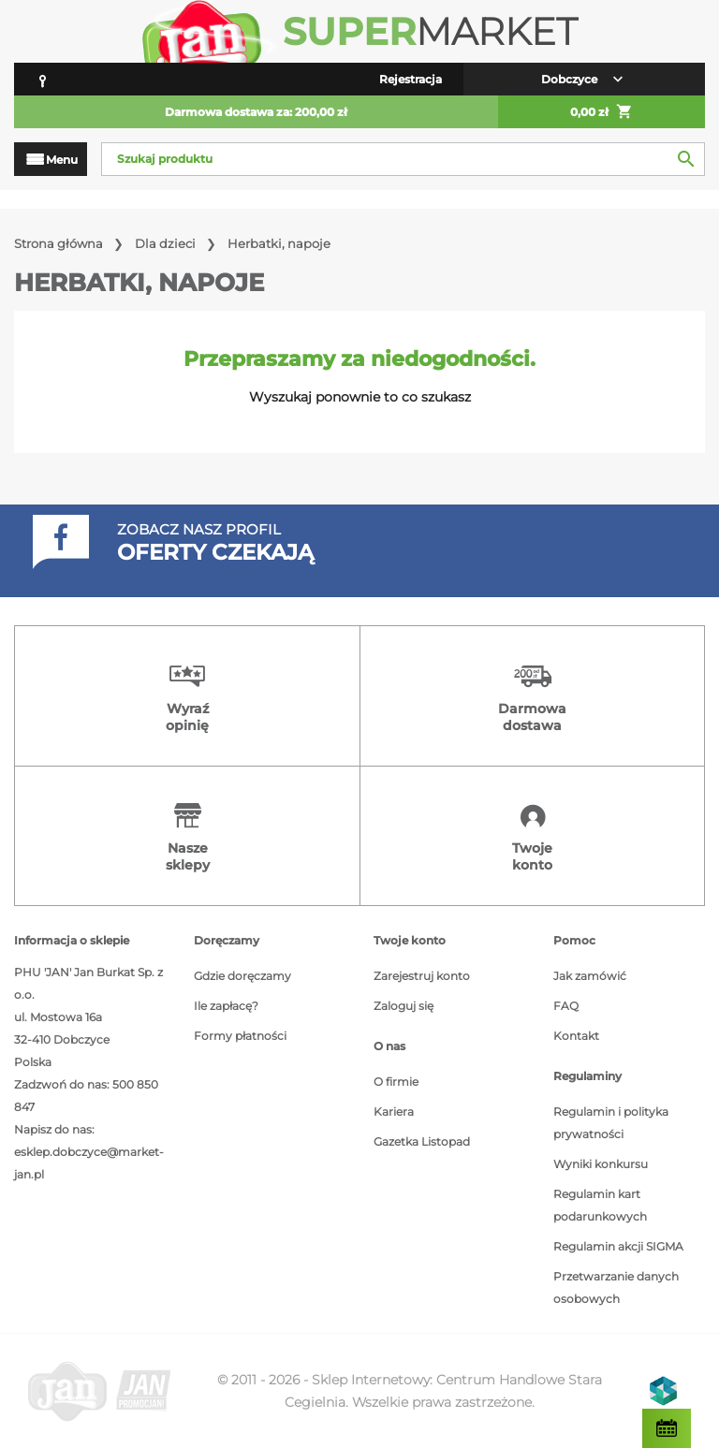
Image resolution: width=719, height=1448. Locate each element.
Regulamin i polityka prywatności (610, 1122)
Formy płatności (240, 1036)
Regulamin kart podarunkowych (600, 1205)
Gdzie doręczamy (242, 976)
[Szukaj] (403, 159)
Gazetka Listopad (422, 1141)
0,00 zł (601, 112)
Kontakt (576, 1036)
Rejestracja (410, 79)
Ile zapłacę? (226, 1006)
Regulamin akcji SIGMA (618, 1246)
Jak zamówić (589, 976)
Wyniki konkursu (600, 1164)
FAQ (566, 1006)
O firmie (396, 1082)
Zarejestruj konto (422, 976)
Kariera (394, 1111)
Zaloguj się (403, 1006)
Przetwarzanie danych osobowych (616, 1287)
